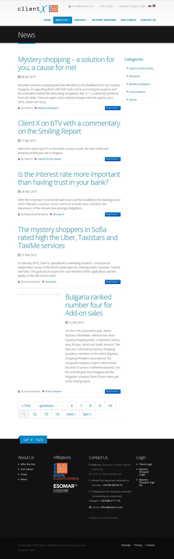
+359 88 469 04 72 (112, 485)
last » (87, 414)
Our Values (27, 469)
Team (24, 474)
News (24, 479)
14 (57, 414)
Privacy (138, 545)
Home (47, 20)
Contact (150, 545)
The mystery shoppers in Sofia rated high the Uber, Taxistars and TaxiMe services (68, 237)
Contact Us (148, 20)
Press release (53, 391)
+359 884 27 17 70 (110, 500)
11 (23, 414)
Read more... (112, 108)
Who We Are (28, 464)
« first (26, 405)
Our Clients (128, 20)
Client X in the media (49, 159)
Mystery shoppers (48, 108)
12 (35, 414)
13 (46, 414)
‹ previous (45, 405)
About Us (63, 20)
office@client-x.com (80, 6)
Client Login (105, 6)
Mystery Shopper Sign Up (147, 482)
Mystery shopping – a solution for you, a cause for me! (66, 63)
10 (110, 405)
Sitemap (125, 545)
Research (58, 214)
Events (133, 99)
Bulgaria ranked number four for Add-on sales (88, 305)
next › (71, 414)
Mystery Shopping (104, 20)
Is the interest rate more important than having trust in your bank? (69, 178)
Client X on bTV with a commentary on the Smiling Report (69, 127)
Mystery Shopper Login (131, 6)
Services (81, 20)
